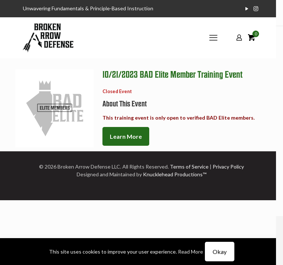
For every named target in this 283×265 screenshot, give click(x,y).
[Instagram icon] (256, 8)
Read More (190, 251)
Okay (220, 251)
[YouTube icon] (246, 8)
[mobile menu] (213, 37)
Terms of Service (189, 166)
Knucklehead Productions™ (174, 174)
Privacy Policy (228, 166)
